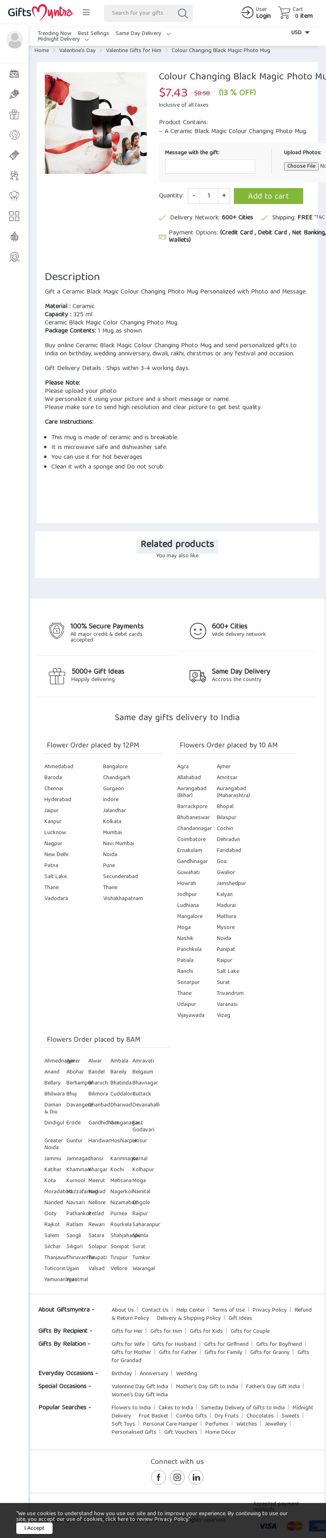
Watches (246, 1424)
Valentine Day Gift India (140, 1387)
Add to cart (268, 197)
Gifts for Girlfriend (226, 1345)
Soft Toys (123, 1424)
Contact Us (155, 1310)
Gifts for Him (166, 1331)
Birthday (122, 1374)
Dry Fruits (227, 1416)
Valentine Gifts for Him (133, 50)
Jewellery (276, 1424)
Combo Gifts (191, 1416)
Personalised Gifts (134, 1432)
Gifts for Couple (250, 1331)
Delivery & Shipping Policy (189, 1318)
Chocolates (260, 1416)
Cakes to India (176, 1408)
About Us (123, 1310)
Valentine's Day (77, 50)
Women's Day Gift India (140, 1395)
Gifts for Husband (174, 1345)
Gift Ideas (240, 1318)
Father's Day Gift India (273, 1387)
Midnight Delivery (63, 39)
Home (42, 50)
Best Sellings (93, 34)
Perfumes (217, 1424)
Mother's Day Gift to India (207, 1387)
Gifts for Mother (131, 1353)
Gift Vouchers (181, 1432)
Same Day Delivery (143, 34)
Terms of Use (229, 1310)
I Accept (34, 1529)
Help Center (190, 1310)
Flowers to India (131, 1408)
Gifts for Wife (128, 1345)
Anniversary (154, 1374)
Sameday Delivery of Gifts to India (243, 1408)
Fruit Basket (153, 1416)
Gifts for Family (223, 1353)
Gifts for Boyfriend (279, 1345)
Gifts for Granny (270, 1353)
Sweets (291, 1416)
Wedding (186, 1374)
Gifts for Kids (206, 1331)
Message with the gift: (192, 152)
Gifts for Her (127, 1331)
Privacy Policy (270, 1310)
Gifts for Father (178, 1353)
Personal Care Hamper (170, 1424)
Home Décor (220, 1432)
